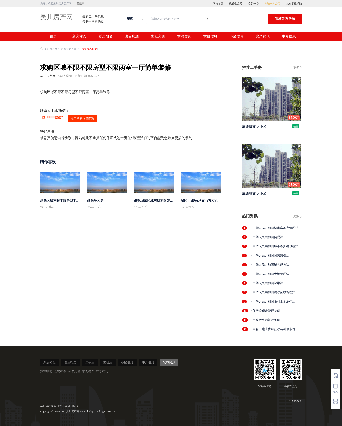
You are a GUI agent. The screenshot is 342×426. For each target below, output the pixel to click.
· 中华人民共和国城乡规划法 (270, 264)
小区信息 (236, 36)
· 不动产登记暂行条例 (265, 320)
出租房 (107, 362)
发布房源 (169, 362)
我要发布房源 (285, 18)
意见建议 (88, 371)
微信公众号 (235, 3)
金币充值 (74, 371)
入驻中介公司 (272, 3)
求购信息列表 (69, 49)
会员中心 (253, 3)
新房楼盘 (79, 36)
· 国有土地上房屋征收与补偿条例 (273, 329)
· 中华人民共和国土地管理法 (270, 274)
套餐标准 (60, 371)
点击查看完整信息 (82, 118)
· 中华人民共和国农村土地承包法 (273, 301)
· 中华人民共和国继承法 (267, 283)
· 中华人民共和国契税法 (267, 237)
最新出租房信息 (93, 22)
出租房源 (158, 36)
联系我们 (102, 371)
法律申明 (46, 371)
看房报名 (105, 36)
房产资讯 (263, 36)
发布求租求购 (294, 3)
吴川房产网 (56, 16)
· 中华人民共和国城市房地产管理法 (274, 228)
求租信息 (210, 36)
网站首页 (218, 3)
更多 (296, 67)
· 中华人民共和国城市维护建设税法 (274, 246)
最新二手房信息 (93, 16)
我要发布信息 (89, 49)
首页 (53, 36)
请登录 (80, 3)
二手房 (89, 362)
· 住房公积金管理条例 (265, 310)
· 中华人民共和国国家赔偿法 (270, 255)
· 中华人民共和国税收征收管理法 (273, 292)
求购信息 (184, 36)
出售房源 (132, 36)
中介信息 (289, 36)
